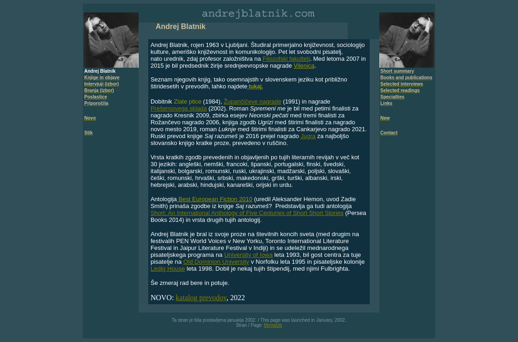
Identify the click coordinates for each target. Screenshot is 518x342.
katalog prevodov (201, 297)
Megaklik (273, 325)
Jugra (308, 136)
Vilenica (304, 65)
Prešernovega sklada (179, 108)
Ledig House (168, 268)
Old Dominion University (216, 261)
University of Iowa (248, 254)
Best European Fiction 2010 (214, 199)
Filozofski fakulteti (286, 58)
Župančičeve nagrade (252, 101)
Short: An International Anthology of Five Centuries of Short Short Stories (247, 212)
